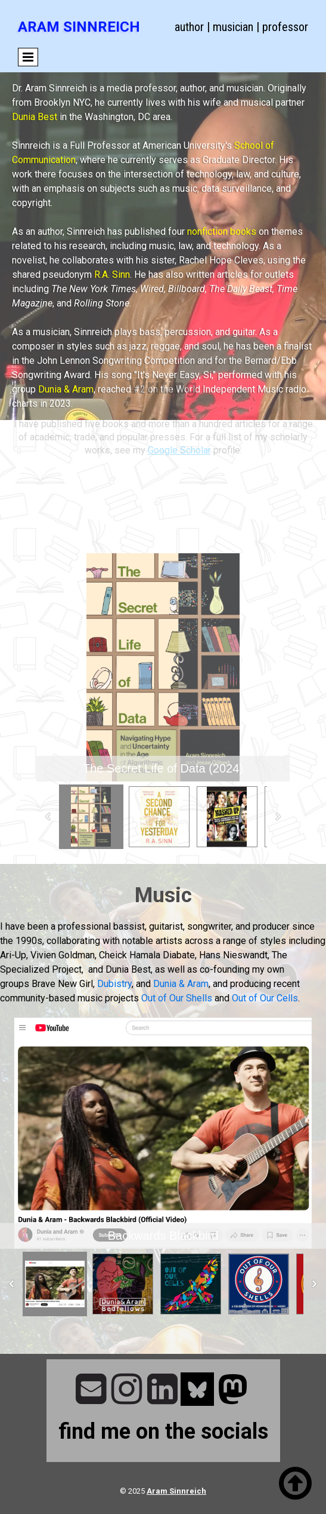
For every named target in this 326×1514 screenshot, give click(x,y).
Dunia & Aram (66, 389)
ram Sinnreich (179, 1491)
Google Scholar (179, 433)
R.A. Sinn (112, 274)
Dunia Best (34, 116)
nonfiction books (221, 231)
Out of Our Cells (265, 998)
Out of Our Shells (176, 998)
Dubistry (114, 983)
